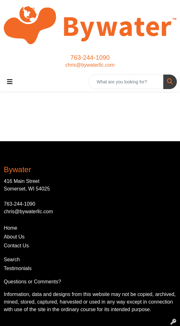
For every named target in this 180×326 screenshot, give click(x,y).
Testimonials (18, 268)
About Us (14, 236)
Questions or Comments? (32, 281)
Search (12, 259)
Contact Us (16, 245)
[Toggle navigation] (9, 81)
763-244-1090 (90, 57)
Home (10, 228)
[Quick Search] (126, 82)
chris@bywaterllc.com (90, 65)
